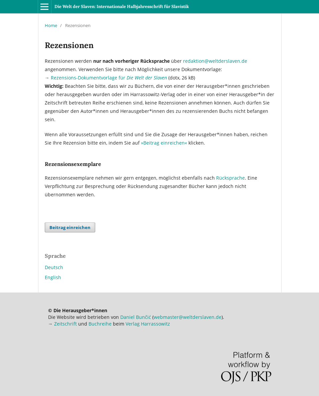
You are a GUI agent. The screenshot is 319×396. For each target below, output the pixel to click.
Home (51, 25)
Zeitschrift (65, 324)
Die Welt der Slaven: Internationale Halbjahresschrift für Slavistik (121, 6)
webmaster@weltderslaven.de (187, 317)
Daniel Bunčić (135, 317)
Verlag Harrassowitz (148, 324)
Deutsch (54, 267)
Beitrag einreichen (70, 227)
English (53, 277)
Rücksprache (230, 178)
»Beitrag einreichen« (164, 143)
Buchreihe (100, 324)
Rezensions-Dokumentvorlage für (109, 77)
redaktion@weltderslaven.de (215, 61)
